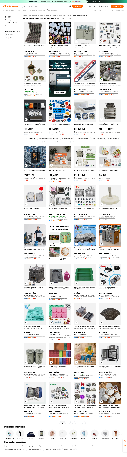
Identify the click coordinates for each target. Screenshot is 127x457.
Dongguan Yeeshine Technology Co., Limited (35, 296)
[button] (70, 6)
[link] (125, 441)
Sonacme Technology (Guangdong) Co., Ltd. (110, 375)
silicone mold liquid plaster (82, 446)
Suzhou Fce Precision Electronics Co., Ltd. (85, 178)
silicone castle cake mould (98, 138)
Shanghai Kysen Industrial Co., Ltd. (32, 218)
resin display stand (113, 138)
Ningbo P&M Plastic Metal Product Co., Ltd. (85, 415)
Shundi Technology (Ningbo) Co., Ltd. (58, 219)
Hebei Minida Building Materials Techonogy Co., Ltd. (110, 336)
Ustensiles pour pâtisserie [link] (80, 15)
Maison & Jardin (33, 15)
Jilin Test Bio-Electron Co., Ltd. (56, 179)
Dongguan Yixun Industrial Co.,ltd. (82, 257)
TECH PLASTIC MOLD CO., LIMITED (108, 93)
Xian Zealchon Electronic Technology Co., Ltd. (85, 55)
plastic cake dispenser (67, 138)
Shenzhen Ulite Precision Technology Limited (85, 93)
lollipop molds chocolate (63, 142)
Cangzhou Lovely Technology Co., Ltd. (33, 94)
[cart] (95, 6)
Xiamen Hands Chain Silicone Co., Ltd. (58, 375)
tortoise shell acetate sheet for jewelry (48, 138)
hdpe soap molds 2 (97, 446)
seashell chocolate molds (12, 446)
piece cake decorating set (34, 449)
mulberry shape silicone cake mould (48, 446)
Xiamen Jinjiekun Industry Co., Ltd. (83, 218)
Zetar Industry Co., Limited (56, 132)
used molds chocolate (82, 138)
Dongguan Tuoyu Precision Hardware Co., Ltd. (35, 375)
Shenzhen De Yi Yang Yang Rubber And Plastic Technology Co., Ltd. (60, 55)
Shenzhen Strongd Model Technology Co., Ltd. (85, 132)
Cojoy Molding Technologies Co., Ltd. (33, 132)
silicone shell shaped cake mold (32, 142)
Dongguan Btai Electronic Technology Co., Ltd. (110, 257)
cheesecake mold (48, 142)
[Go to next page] (85, 422)
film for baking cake (66, 446)
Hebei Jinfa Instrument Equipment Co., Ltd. (110, 55)
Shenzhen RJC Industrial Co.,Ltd (32, 257)
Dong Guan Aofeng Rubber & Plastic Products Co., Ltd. (60, 337)
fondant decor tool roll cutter (52, 449)
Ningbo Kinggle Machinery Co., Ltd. (58, 298)
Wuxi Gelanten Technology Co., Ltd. (83, 336)
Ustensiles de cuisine (45, 15)
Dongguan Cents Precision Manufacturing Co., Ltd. (35, 415)
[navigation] (12, 219)
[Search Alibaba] (46, 6)
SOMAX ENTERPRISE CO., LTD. (107, 218)
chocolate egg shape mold (29, 446)
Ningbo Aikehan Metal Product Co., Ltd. (59, 415)
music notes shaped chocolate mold (14, 449)
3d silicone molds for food (79, 142)
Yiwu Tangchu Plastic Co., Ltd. (81, 377)
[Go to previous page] (59, 422)
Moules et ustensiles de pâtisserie (62, 15)
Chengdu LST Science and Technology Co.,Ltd (35, 336)
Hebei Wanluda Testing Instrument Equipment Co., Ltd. (85, 296)
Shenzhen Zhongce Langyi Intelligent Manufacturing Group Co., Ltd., (35, 178)
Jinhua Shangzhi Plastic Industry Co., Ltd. (109, 132)
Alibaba (25, 15)
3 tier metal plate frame (69, 449)
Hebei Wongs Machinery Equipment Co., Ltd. (35, 55)
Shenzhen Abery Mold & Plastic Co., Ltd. (109, 296)
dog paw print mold (29, 138)
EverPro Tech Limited (104, 178)
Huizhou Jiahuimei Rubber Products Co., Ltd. (110, 415)
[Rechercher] (77, 6)
